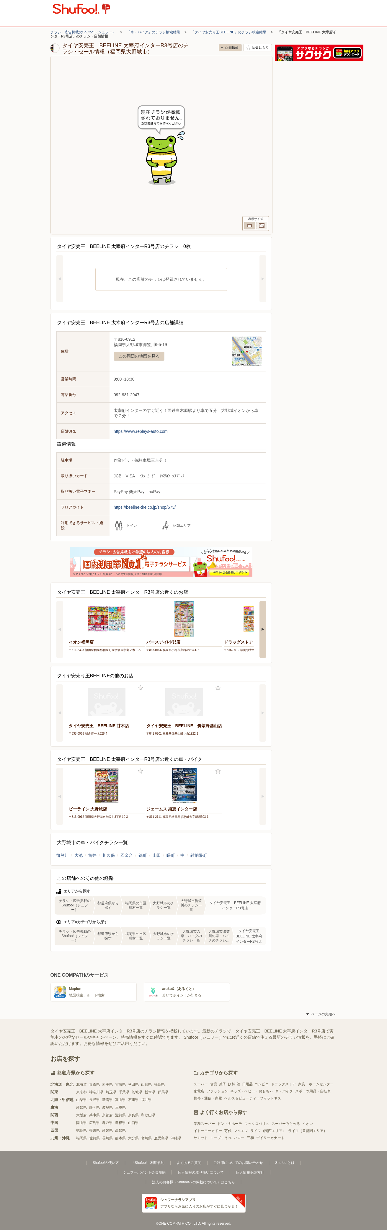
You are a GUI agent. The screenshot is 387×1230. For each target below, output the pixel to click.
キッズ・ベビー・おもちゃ (251, 1091)
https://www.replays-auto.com (141, 431)
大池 (78, 855)
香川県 (94, 1130)
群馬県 (163, 1092)
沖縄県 (176, 1138)
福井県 (146, 1100)
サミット (201, 1138)
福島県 (159, 1084)
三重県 (120, 1107)
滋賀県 (120, 1115)
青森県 (94, 1084)
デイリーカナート (270, 1138)
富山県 (120, 1100)
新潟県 (107, 1100)
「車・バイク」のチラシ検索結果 (153, 32)
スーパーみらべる (286, 1124)
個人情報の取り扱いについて (201, 1172)
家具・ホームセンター (316, 1084)
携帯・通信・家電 (208, 1098)
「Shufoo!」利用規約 (147, 1163)
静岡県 (94, 1107)
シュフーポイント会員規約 (144, 1172)
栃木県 (150, 1092)
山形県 (146, 1084)
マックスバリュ (256, 1124)
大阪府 (81, 1115)
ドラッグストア (283, 1084)
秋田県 (133, 1084)
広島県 (94, 1123)
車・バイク (284, 1091)
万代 (227, 1131)
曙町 (170, 855)
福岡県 (81, 1138)
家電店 (199, 1091)
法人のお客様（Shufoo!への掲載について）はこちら (193, 1182)
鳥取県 (107, 1123)
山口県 (133, 1123)
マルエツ (241, 1131)
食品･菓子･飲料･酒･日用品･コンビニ (239, 1084)
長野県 (94, 1100)
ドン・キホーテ (229, 1124)
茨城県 (137, 1092)
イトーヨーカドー (208, 1131)
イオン (307, 1124)
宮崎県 (146, 1138)
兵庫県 (94, 1115)
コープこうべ (220, 1138)
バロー (239, 1138)
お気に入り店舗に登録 (257, 47)
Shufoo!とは (284, 1163)
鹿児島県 (161, 1138)
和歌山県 (148, 1115)
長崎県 (107, 1138)
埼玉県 (111, 1092)
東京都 (81, 1092)
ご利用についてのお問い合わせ (238, 1163)
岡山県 (81, 1123)
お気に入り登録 (140, 688)
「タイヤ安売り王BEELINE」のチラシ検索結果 (228, 32)
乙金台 (126, 855)
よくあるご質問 (189, 1163)
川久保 (108, 855)
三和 (250, 1138)
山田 (157, 855)
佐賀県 (94, 1138)
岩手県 (107, 1084)
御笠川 (62, 855)
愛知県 (81, 1107)
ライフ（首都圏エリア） (307, 1131)
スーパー (201, 1084)
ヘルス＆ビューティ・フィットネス (252, 1098)
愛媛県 (107, 1130)
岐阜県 (107, 1107)
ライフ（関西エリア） (268, 1131)
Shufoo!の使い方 (105, 1163)
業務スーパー (204, 1124)
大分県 (133, 1138)
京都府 (107, 1115)
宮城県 (120, 1084)
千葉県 (124, 1092)
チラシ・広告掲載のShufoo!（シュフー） (83, 32)
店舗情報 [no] (230, 47)
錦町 (142, 855)
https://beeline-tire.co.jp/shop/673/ (145, 507)
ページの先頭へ (320, 1014)
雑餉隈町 (198, 855)
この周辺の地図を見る (139, 356)
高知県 (120, 1130)
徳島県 (81, 1130)
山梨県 (81, 1100)
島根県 (120, 1123)
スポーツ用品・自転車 (313, 1091)
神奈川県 (96, 1092)
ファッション (217, 1091)
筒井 (92, 855)
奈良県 (133, 1115)
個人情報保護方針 (250, 1172)
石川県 (133, 1100)
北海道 (81, 1084)
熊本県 (120, 1138)
